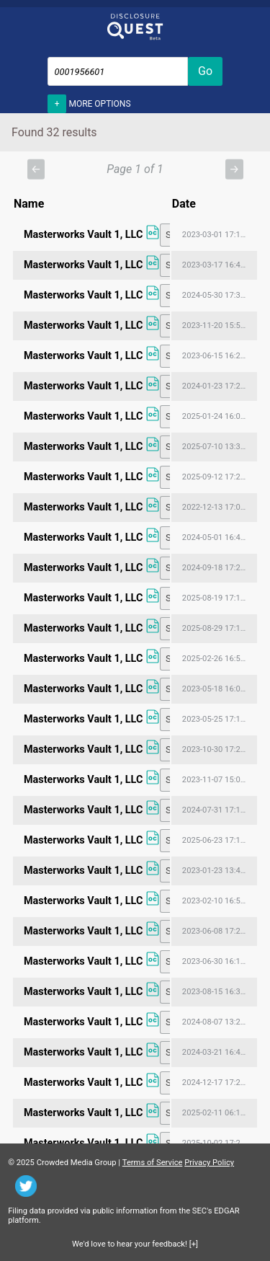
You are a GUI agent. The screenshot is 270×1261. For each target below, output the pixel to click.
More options (89, 102)
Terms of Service (152, 1162)
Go (205, 71)
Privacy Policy (209, 1162)
